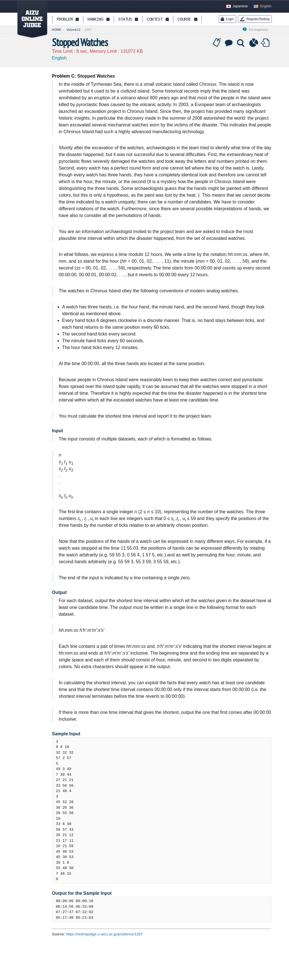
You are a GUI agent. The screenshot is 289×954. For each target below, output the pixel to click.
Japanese (240, 6)
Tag (217, 43)
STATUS (125, 19)
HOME (56, 29)
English (266, 6)
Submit (266, 43)
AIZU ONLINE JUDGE (29, 19)
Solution (241, 43)
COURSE (184, 19)
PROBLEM (65, 19)
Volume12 (73, 29)
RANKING (95, 19)
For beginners (260, 29)
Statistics (253, 43)
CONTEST (155, 19)
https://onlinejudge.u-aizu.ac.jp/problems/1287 (104, 934)
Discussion (229, 43)
